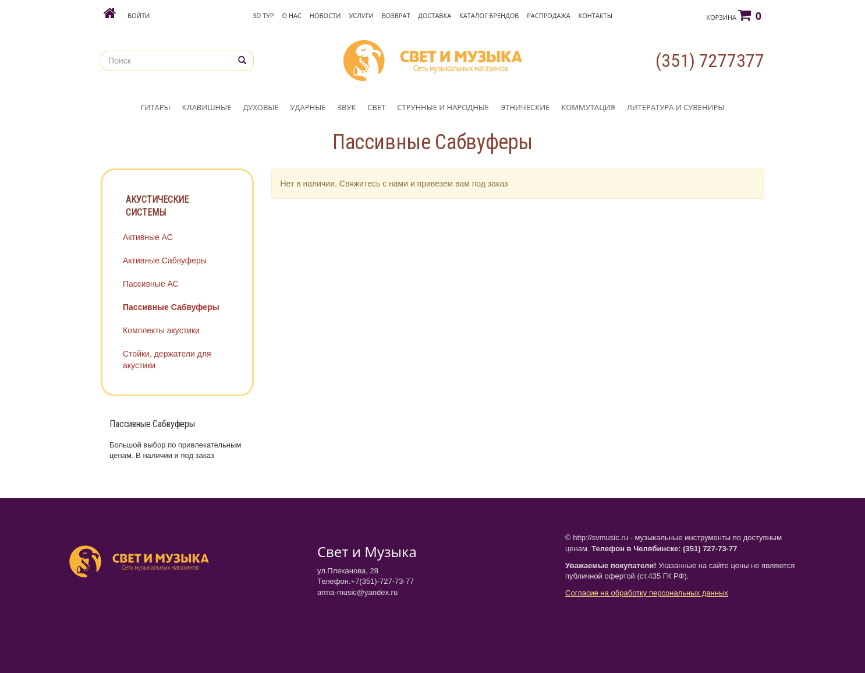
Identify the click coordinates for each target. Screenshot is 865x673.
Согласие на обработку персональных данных (646, 593)
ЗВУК (346, 107)
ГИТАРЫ (156, 107)
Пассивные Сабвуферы (171, 307)
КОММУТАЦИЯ (588, 107)
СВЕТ (376, 107)
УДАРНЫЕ (308, 107)
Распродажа (548, 15)
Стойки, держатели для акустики (167, 359)
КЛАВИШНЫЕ (207, 107)
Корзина (733, 15)
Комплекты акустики (161, 330)
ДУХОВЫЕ (260, 107)
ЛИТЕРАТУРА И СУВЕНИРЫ (675, 107)
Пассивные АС (151, 283)
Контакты (595, 15)
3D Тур (263, 15)
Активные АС (148, 237)
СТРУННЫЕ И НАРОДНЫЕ (443, 107)
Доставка (434, 15)
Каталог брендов (489, 15)
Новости (325, 15)
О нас (292, 15)
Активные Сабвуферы (165, 260)
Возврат (396, 15)
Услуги (361, 15)
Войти (138, 15)
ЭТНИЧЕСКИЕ (525, 107)
